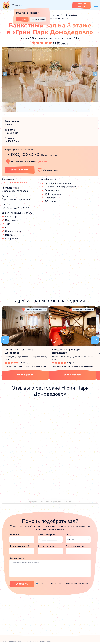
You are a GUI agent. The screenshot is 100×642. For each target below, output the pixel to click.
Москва (16, 5)
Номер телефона (46, 534)
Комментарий (16, 558)
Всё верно (22, 19)
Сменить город (38, 19)
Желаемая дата (46, 546)
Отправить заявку (81, 4)
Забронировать (25, 374)
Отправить (21, 583)
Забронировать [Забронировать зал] (20, 169)
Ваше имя (14, 534)
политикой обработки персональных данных (68, 583)
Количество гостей (19, 546)
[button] (5, 73)
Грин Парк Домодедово (15, 182)
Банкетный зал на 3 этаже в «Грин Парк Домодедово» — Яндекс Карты (49, 501)
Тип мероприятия (75, 546)
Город (69, 534)
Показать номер (49, 155)
